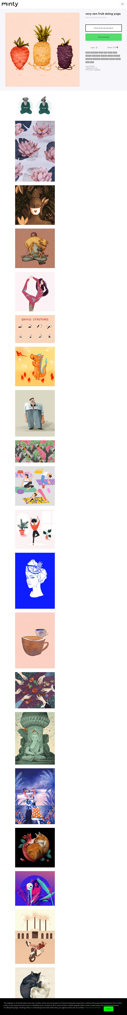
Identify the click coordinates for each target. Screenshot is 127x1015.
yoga (87, 62)
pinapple (89, 59)
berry (87, 52)
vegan (118, 59)
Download (103, 37)
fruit (105, 52)
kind (115, 52)
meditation (96, 55)
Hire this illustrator (103, 28)
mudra (110, 55)
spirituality (96, 59)
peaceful (116, 55)
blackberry (94, 52)
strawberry (105, 59)
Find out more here (92, 1008)
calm (100, 52)
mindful (103, 55)
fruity (110, 52)
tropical (112, 59)
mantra (88, 55)
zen (92, 62)
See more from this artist (95, 17)
